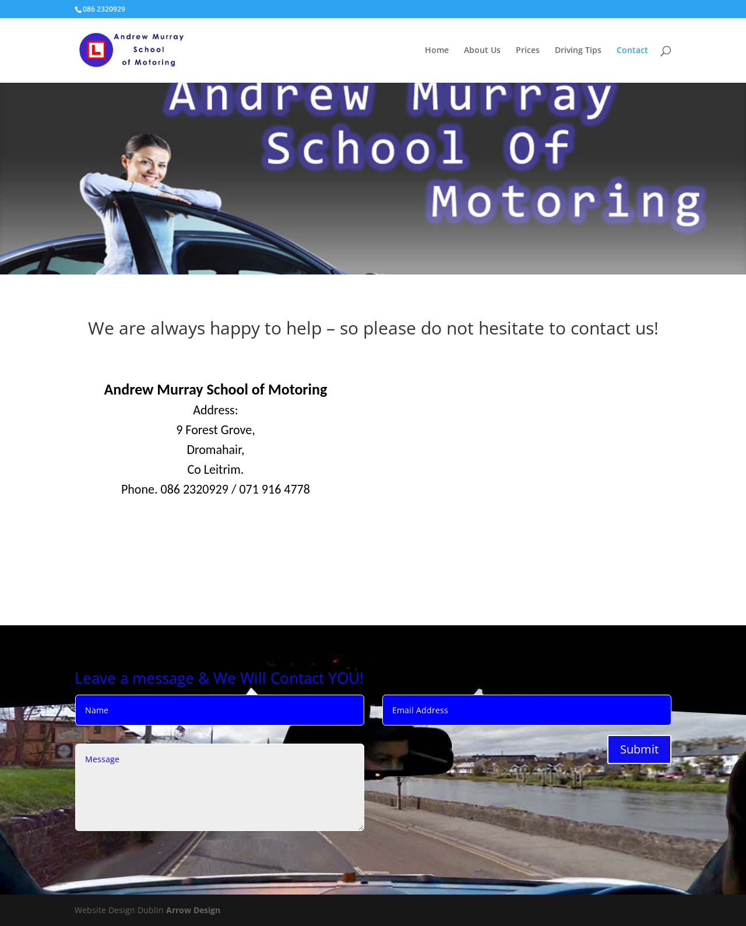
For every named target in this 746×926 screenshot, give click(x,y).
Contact (632, 50)
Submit (639, 749)
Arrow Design (193, 910)
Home (437, 50)
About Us (482, 50)
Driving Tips (578, 50)
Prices (528, 50)
